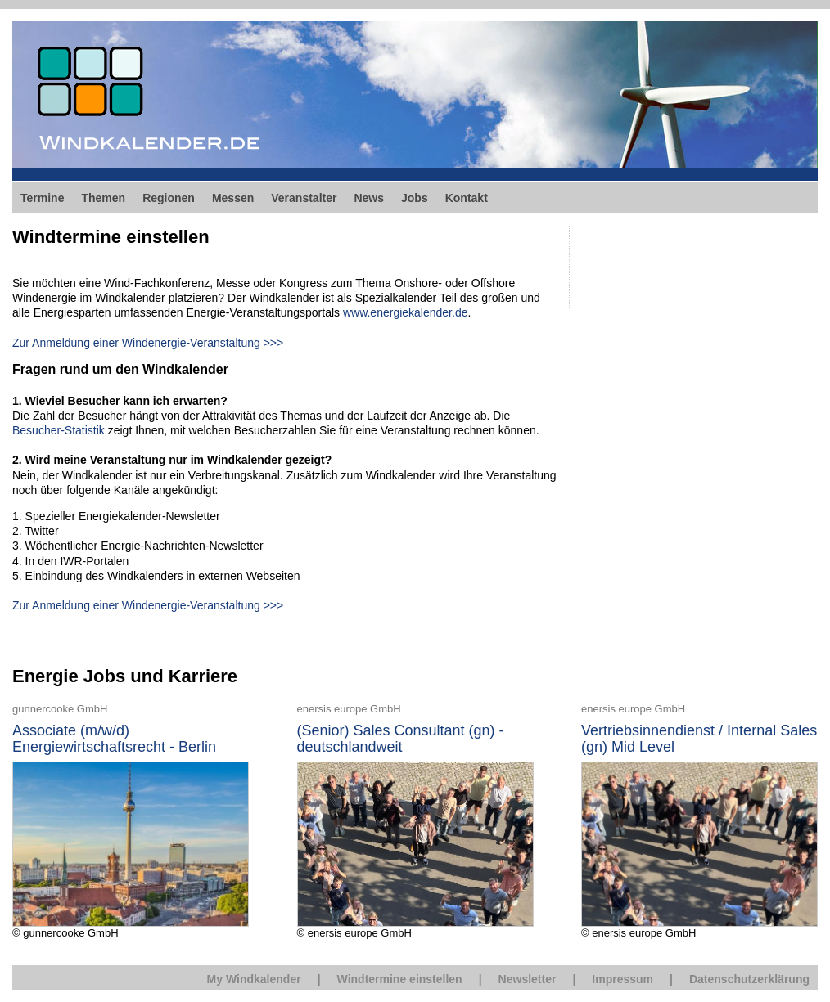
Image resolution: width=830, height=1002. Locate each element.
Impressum (622, 979)
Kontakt (466, 197)
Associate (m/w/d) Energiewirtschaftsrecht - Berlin (114, 739)
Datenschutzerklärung (749, 979)
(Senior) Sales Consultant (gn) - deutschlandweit (400, 739)
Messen (233, 197)
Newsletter (527, 979)
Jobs (414, 197)
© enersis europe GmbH (415, 820)
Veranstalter (303, 197)
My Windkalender (254, 979)
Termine (42, 197)
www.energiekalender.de (405, 312)
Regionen (168, 197)
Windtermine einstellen (399, 979)
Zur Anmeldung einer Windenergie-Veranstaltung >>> (147, 342)
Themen (103, 197)
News (369, 197)
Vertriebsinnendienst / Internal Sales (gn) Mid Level (699, 739)
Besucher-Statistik (58, 430)
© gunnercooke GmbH (130, 820)
